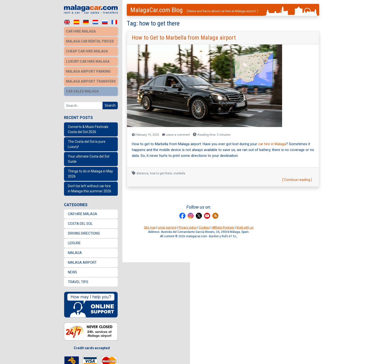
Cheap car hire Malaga (87, 51)
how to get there (161, 173)
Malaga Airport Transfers (91, 80)
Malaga (75, 251)
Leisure (74, 241)
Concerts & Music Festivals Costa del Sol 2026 (88, 127)
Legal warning (167, 227)
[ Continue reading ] (297, 180)
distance (142, 173)
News (72, 270)
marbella (179, 173)
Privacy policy (188, 227)
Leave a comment (176, 134)
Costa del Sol (80, 222)
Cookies (204, 227)
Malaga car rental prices (90, 41)
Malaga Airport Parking (88, 70)
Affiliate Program (223, 227)
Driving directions (84, 231)
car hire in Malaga (272, 144)
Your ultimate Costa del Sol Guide (88, 156)
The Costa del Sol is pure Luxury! (86, 142)
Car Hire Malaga (82, 212)
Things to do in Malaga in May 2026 (90, 171)
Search (110, 103)
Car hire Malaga (81, 31)
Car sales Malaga (82, 90)
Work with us (244, 227)
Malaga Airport (82, 260)
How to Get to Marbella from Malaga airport (184, 37)
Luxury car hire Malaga (88, 60)
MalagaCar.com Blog (156, 10)
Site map (150, 227)
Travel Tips (78, 280)
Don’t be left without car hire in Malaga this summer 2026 (89, 186)
